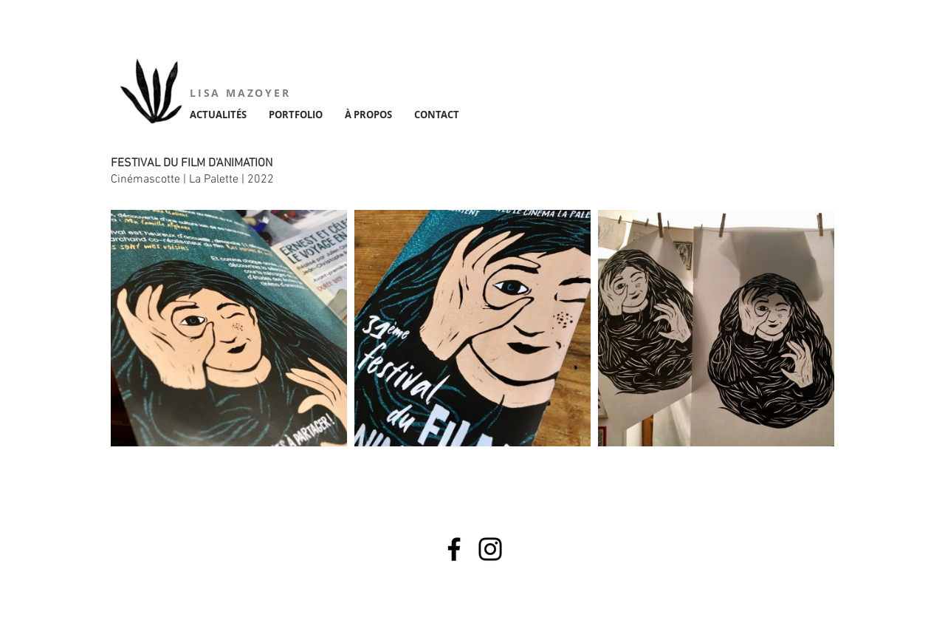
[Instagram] (490, 549)
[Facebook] (454, 549)
